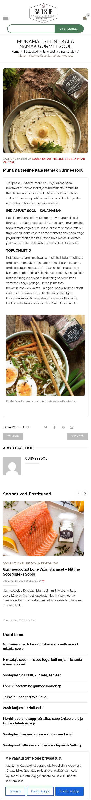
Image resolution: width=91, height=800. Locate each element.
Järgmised (77, 436)
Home (15, 51)
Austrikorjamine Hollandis (23, 708)
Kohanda (15, 791)
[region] (44, 776)
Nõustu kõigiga (69, 791)
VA (43, 580)
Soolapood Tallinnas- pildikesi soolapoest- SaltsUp (42, 745)
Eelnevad (13, 436)
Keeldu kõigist (40, 791)
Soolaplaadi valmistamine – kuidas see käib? (37, 734)
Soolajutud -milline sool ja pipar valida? (50, 51)
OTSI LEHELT (69, 28)
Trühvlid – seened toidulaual (25, 697)
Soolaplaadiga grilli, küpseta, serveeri (32, 675)
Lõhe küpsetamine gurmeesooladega (32, 686)
